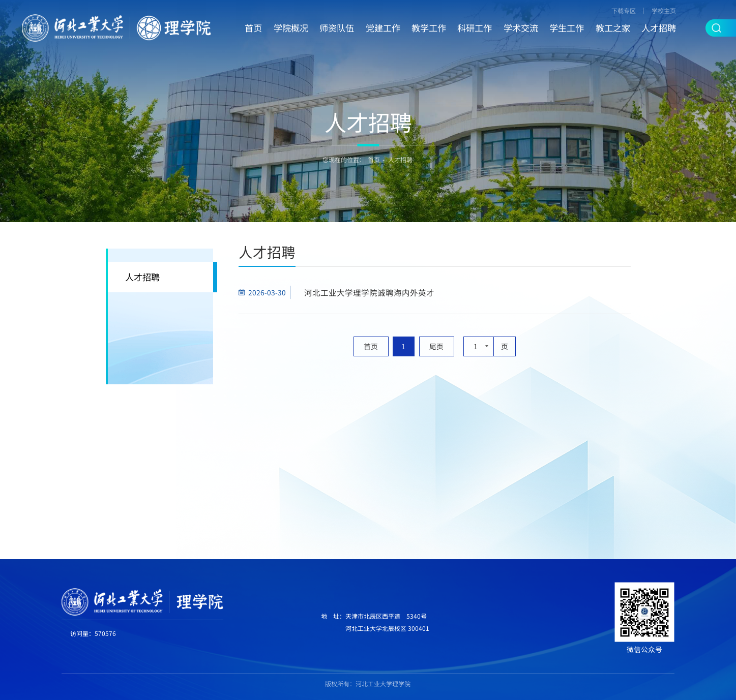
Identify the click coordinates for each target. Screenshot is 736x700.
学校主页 (664, 10)
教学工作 (428, 27)
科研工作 (474, 27)
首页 (253, 27)
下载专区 (623, 10)
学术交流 (521, 27)
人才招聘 (658, 27)
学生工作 (566, 27)
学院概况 (291, 27)
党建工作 (383, 27)
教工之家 (613, 27)
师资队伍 (336, 27)
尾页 (436, 346)
